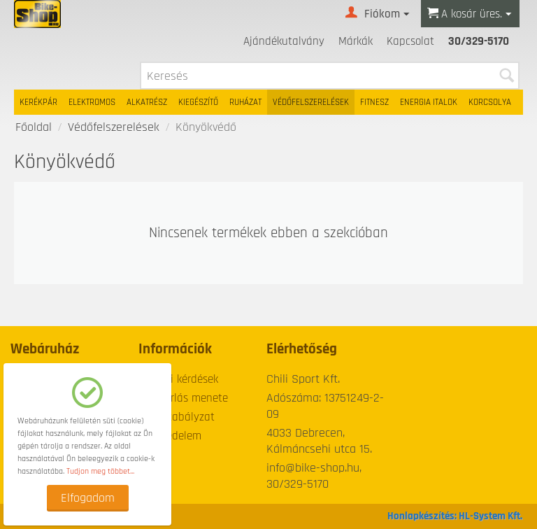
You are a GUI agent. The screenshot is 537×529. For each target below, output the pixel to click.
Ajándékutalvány (283, 41)
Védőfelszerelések (311, 102)
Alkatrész (147, 102)
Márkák (355, 41)
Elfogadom (88, 498)
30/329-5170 (478, 41)
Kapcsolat (410, 41)
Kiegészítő (198, 102)
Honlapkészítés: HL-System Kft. (454, 516)
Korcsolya (489, 102)
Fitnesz (374, 102)
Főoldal (33, 127)
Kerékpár (38, 102)
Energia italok (428, 102)
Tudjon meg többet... (100, 471)
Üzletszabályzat (176, 417)
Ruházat (245, 102)
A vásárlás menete (183, 398)
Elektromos (92, 102)
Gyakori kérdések (178, 379)
